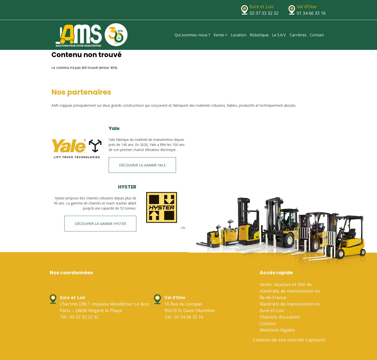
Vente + (220, 35)
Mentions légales (277, 330)
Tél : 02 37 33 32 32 (79, 317)
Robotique (259, 35)
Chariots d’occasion (280, 317)
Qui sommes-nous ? (192, 35)
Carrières (298, 35)
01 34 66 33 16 (311, 13)
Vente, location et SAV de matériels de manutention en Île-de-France (290, 290)
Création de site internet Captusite (289, 340)
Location (238, 35)
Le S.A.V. (279, 35)
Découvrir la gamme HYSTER (100, 223)
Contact (317, 35)
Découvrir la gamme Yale (142, 165)
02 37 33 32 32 (264, 13)
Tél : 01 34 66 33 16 (183, 317)
